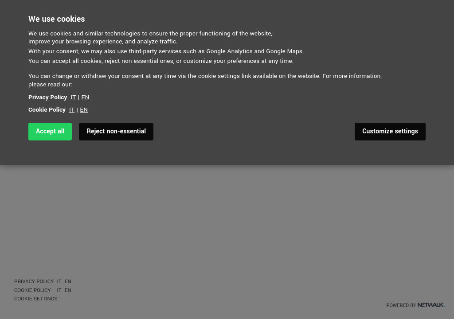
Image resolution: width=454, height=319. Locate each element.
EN (86, 97)
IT (73, 97)
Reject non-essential (116, 131)
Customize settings (390, 131)
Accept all (50, 131)
